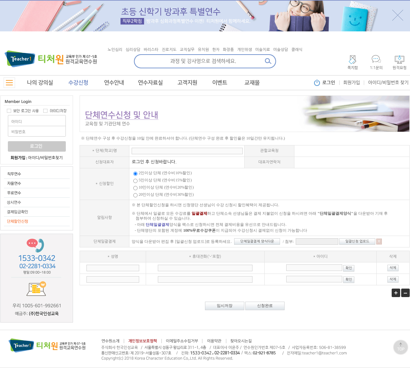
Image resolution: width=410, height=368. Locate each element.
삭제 (393, 268)
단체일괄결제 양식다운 (257, 241)
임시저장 (225, 305)
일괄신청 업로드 (357, 241)
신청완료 (265, 305)
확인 (348, 268)
